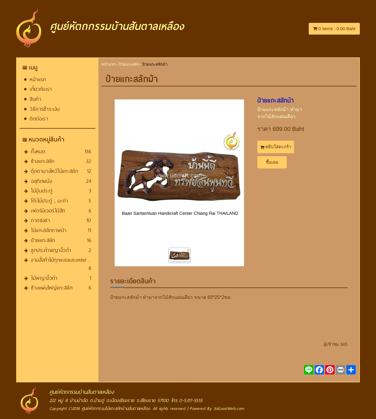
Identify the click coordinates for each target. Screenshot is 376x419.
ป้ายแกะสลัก (43, 240)
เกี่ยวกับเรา (41, 89)
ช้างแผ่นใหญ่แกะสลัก (52, 287)
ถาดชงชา (40, 220)
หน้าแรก (38, 79)
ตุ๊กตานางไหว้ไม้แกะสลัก (54, 171)
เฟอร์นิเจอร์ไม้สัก (48, 210)
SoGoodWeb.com (229, 408)
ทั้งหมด (38, 151)
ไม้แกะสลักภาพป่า (48, 230)
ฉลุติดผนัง (41, 181)
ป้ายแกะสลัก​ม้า (275, 100)
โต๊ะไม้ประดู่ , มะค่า (49, 200)
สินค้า (35, 99)
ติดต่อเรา (39, 118)
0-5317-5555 (190, 400)
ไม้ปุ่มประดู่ (41, 190)
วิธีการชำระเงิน (45, 109)
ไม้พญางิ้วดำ (44, 278)
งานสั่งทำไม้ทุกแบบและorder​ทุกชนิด (66, 260)
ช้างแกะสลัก (42, 161)
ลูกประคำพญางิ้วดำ (51, 250)
